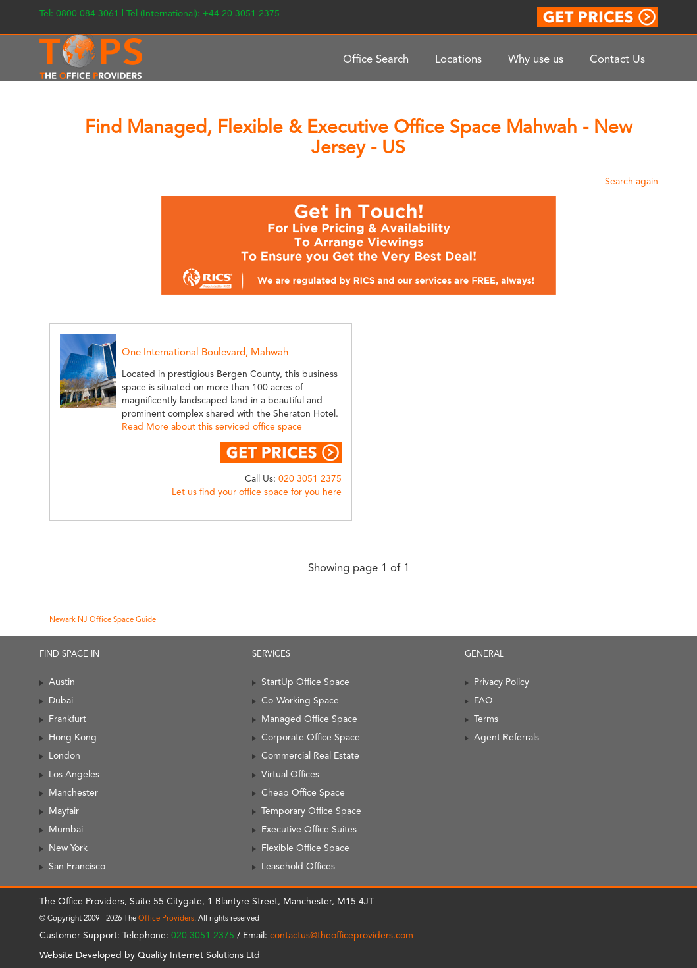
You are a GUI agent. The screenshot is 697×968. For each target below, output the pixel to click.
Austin (62, 681)
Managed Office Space (309, 718)
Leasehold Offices (298, 866)
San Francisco (77, 866)
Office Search (376, 58)
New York (68, 847)
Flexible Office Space (305, 847)
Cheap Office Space (303, 792)
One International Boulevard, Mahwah (205, 352)
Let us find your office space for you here (257, 491)
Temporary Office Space (311, 810)
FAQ (483, 700)
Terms (486, 718)
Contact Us (617, 58)
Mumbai (66, 829)
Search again (631, 181)
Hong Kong (73, 737)
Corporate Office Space (310, 737)
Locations (458, 58)
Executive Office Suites (309, 829)
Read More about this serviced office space (212, 426)
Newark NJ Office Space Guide (102, 619)
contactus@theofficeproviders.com (341, 935)
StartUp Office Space (305, 681)
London (64, 755)
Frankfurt (67, 718)
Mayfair (64, 810)
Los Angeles (74, 774)
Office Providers (166, 918)
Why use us (535, 58)
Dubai (61, 700)
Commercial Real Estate (310, 755)
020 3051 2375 (310, 478)
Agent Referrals (506, 737)
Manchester (73, 792)
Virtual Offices (290, 774)
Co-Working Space (300, 700)
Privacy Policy (501, 681)
